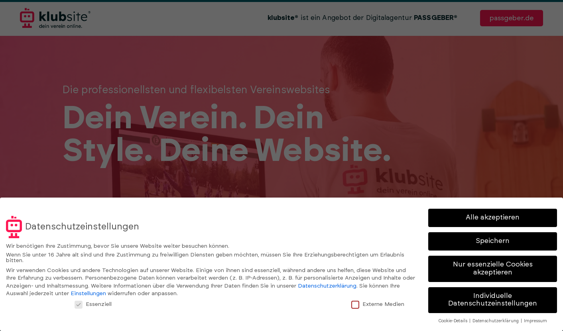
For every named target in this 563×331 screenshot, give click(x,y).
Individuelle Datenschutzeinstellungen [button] (492, 299)
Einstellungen (88, 293)
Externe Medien (381, 304)
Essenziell (96, 304)
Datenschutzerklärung (327, 286)
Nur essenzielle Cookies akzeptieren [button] (493, 268)
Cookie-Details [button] (454, 321)
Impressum (535, 321)
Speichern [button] (493, 241)
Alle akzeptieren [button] (493, 217)
